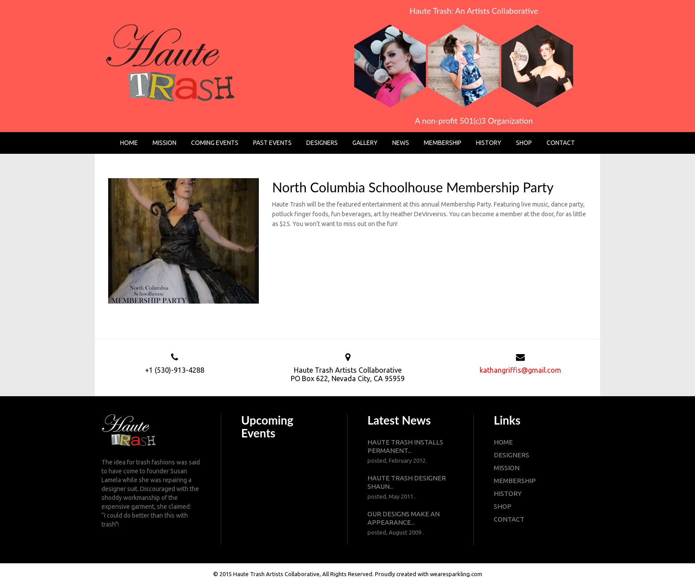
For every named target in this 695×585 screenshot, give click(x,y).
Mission (164, 142)
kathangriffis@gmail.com (520, 370)
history (508, 493)
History (488, 142)
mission (506, 468)
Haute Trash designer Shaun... (410, 487)
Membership (442, 142)
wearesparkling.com (456, 574)
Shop (524, 142)
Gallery (365, 142)
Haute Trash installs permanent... (410, 451)
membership (515, 480)
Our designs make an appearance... (410, 523)
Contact (561, 142)
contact (509, 519)
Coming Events (214, 142)
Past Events (272, 142)
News (400, 142)
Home (129, 142)
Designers (322, 142)
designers (511, 455)
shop (502, 506)
